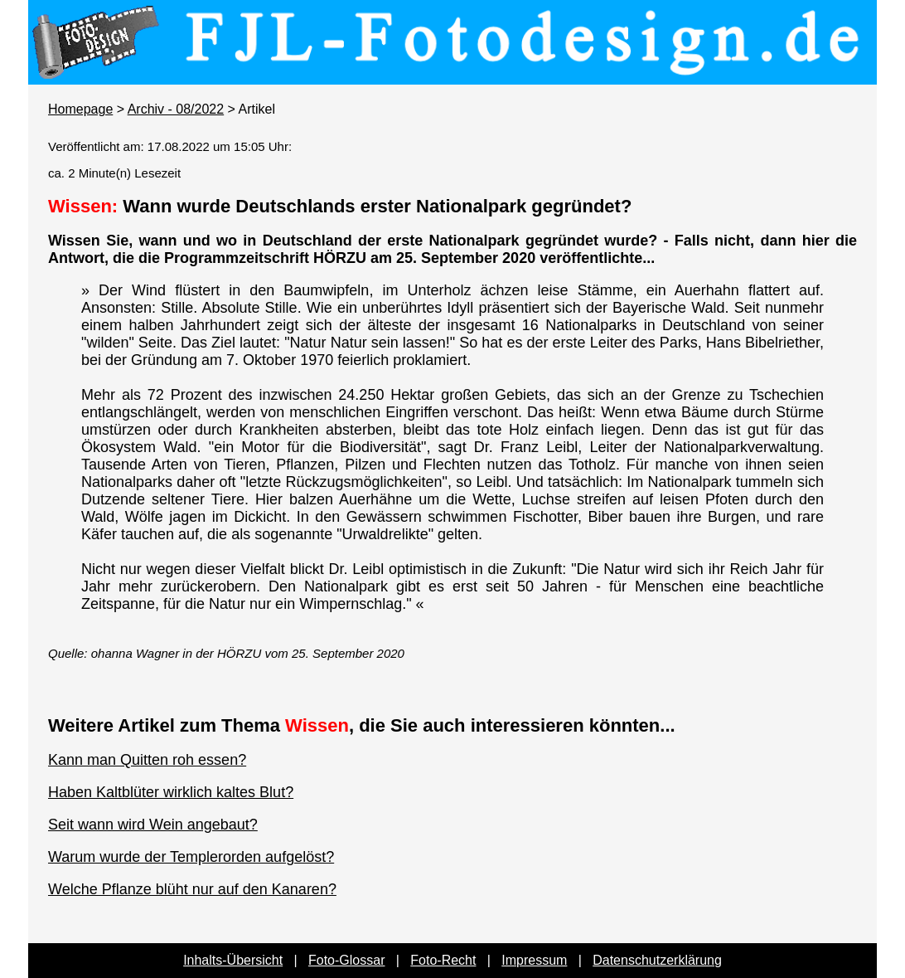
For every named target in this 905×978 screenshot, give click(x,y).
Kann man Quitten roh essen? (147, 760)
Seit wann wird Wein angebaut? (153, 824)
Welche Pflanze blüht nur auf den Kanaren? (192, 889)
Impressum (534, 960)
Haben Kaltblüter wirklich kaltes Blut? (170, 792)
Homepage (80, 109)
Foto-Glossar (346, 960)
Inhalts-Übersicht (233, 960)
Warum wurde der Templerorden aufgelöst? (191, 857)
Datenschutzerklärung (657, 960)
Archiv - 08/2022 (176, 109)
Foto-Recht (443, 960)
